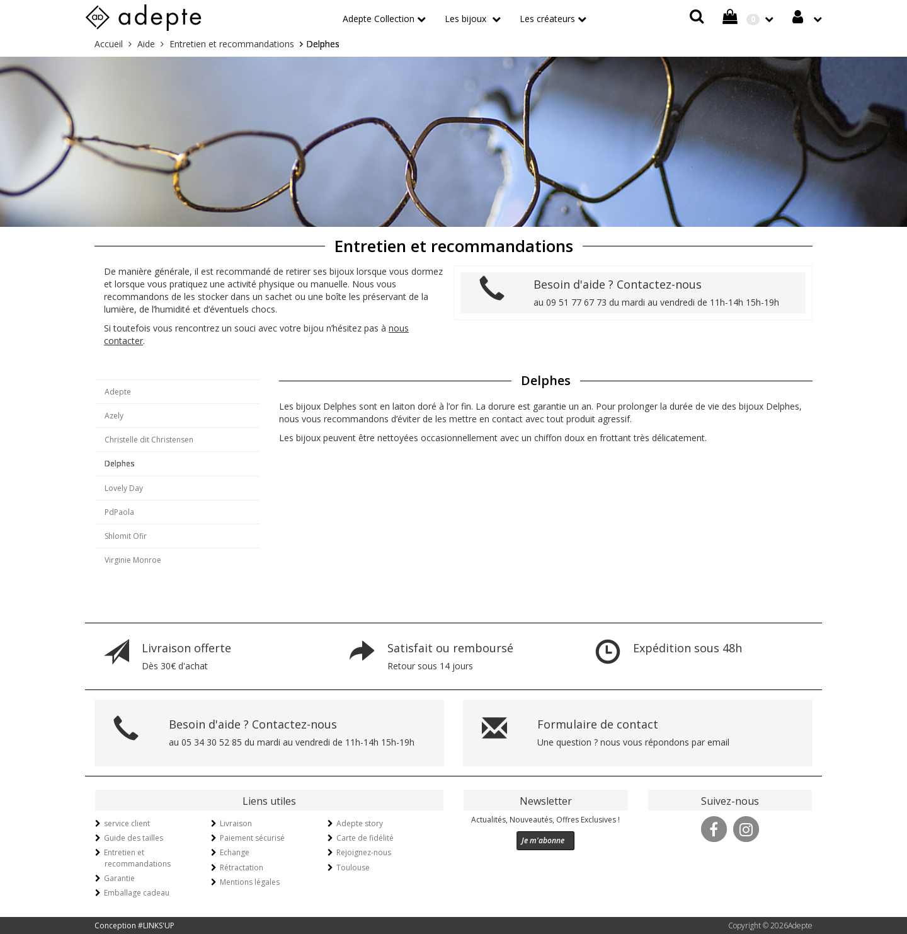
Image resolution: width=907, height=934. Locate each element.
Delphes (119, 463)
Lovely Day (124, 488)
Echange (234, 852)
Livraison (236, 823)
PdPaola (119, 512)
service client (127, 823)
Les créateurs (547, 19)
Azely (114, 415)
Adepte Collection (378, 19)
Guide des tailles (133, 838)
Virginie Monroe (133, 560)
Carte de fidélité (365, 838)
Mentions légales (250, 882)
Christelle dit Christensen (149, 439)
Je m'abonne (543, 840)
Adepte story (359, 823)
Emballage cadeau (136, 892)
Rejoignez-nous (363, 852)
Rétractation (241, 867)
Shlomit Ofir (126, 536)
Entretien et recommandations (137, 857)
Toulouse (353, 867)
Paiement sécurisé (252, 838)
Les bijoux (467, 19)
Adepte (118, 391)
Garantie (119, 878)
